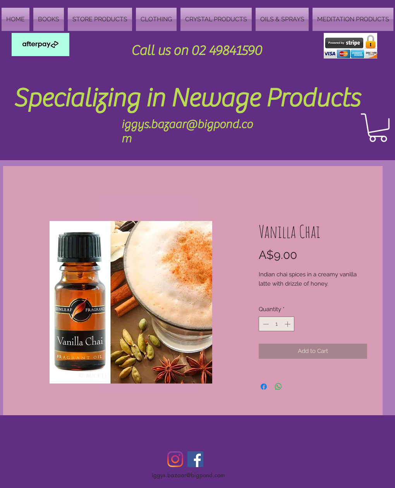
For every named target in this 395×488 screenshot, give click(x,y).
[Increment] (288, 324)
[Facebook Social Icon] (195, 459)
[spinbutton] (276, 324)
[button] (378, 127)
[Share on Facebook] (263, 386)
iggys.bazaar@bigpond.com (188, 475)
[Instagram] (175, 459)
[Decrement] (265, 324)
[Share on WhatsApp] (278, 386)
